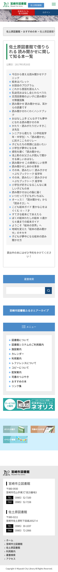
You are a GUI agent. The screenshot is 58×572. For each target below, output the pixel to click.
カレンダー (18, 354)
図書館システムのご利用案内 (28, 344)
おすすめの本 (19, 381)
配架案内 (16, 372)
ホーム (9, 540)
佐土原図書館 (13, 548)
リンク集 (16, 386)
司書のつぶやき (20, 377)
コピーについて (20, 367)
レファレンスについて (24, 363)
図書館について (20, 340)
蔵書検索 (10, 555)
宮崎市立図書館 (14, 544)
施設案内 (16, 349)
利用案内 (16, 358)
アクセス (10, 559)
